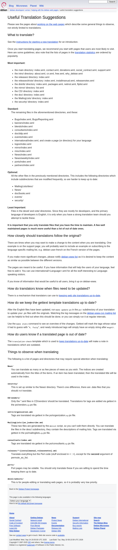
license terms (49, 542)
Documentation (57, 526)
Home (11, 513)
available (61, 535)
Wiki (41, 6)
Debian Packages (37, 528)
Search (97, 520)
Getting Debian (36, 518)
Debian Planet (99, 528)
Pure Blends (35, 526)
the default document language (30, 503)
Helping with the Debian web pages (44, 10)
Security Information (80, 523)
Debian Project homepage (29, 489)
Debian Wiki (56, 531)
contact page (21, 535)
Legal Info (13, 528)
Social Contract (15, 520)
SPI (29, 542)
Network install (36, 520)
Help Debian (14, 531)
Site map (97, 518)
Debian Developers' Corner (20, 10)
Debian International (80, 520)
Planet (33, 6)
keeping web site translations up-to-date (79, 295)
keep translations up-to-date (73, 341)
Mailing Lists (77, 528)
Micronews (21, 6)
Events (54, 523)
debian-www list (69, 257)
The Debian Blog (101, 523)
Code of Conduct (16, 523)
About (11, 518)
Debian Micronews (101, 526)
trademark (31, 545)
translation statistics (85, 52)
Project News (56, 520)
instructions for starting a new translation (37, 42)
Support (76, 518)
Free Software (14, 526)
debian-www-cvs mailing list (101, 313)
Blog (11, 6)
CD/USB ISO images (38, 523)
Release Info (56, 528)
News (53, 518)
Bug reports (77, 526)
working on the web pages (50, 24)
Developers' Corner (37, 531)
